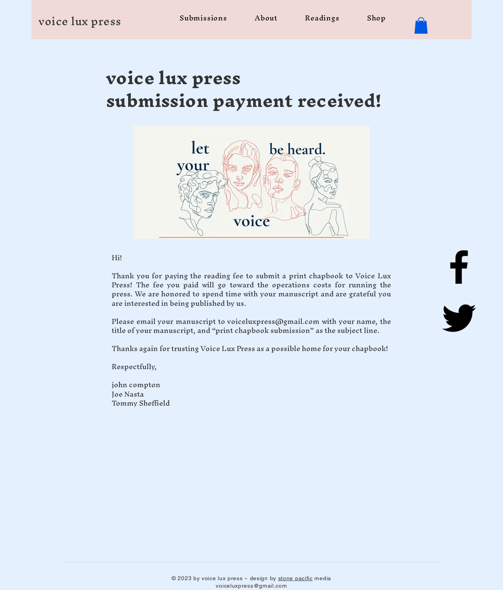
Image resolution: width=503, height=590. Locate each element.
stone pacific (295, 578)
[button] (421, 25)
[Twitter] (459, 318)
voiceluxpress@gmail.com (273, 321)
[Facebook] (459, 266)
